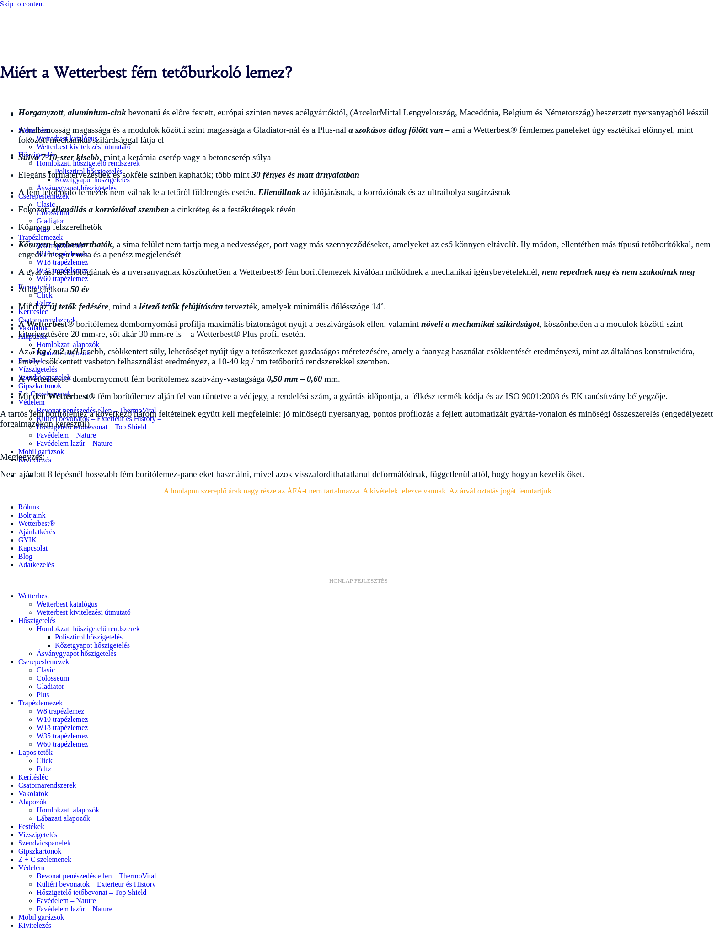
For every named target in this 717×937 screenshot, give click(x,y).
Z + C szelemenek (44, 859)
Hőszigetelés (37, 620)
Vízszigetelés (37, 369)
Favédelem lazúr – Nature (74, 443)
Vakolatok (33, 793)
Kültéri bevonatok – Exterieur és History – (99, 884)
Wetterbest (33, 596)
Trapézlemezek (40, 237)
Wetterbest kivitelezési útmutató (84, 147)
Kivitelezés (34, 925)
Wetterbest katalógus (67, 604)
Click (45, 295)
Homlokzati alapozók (68, 344)
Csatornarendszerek (47, 785)
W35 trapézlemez (62, 736)
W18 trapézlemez (62, 262)
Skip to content (22, 4)
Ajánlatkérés (36, 532)
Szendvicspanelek (44, 843)
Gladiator (50, 221)
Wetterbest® (36, 523)
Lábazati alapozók (63, 818)
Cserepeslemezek (43, 662)
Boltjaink (32, 515)
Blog (25, 556)
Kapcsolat (33, 548)
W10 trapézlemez (62, 719)
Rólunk (29, 507)
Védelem (31, 402)
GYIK (27, 540)
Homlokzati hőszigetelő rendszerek (88, 163)
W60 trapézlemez (62, 278)
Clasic (46, 670)
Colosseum (53, 678)
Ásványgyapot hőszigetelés (77, 653)
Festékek (31, 826)
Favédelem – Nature (66, 435)
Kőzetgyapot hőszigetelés (92, 645)
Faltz (44, 769)
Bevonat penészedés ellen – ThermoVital (96, 876)
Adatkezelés (36, 565)
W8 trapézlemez (60, 711)
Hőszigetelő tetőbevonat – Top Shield (91, 892)
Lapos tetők (35, 752)
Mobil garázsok (41, 917)
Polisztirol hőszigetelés (89, 637)
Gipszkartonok (39, 386)
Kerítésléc (33, 777)
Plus (43, 695)
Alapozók (32, 802)
